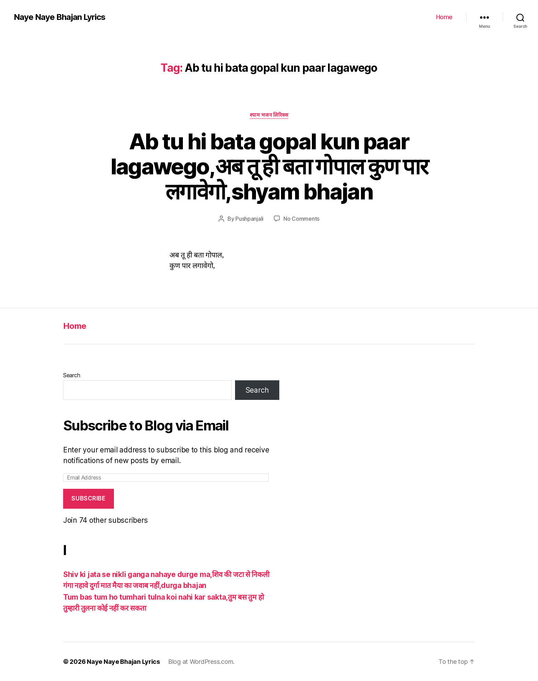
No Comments (301, 218)
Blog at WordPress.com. (201, 661)
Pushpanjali (249, 218)
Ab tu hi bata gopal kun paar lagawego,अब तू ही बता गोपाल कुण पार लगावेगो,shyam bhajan (269, 166)
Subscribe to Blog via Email (146, 425)
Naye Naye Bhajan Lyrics (59, 17)
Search (71, 375)
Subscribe (88, 498)
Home (444, 17)
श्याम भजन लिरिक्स (269, 115)
